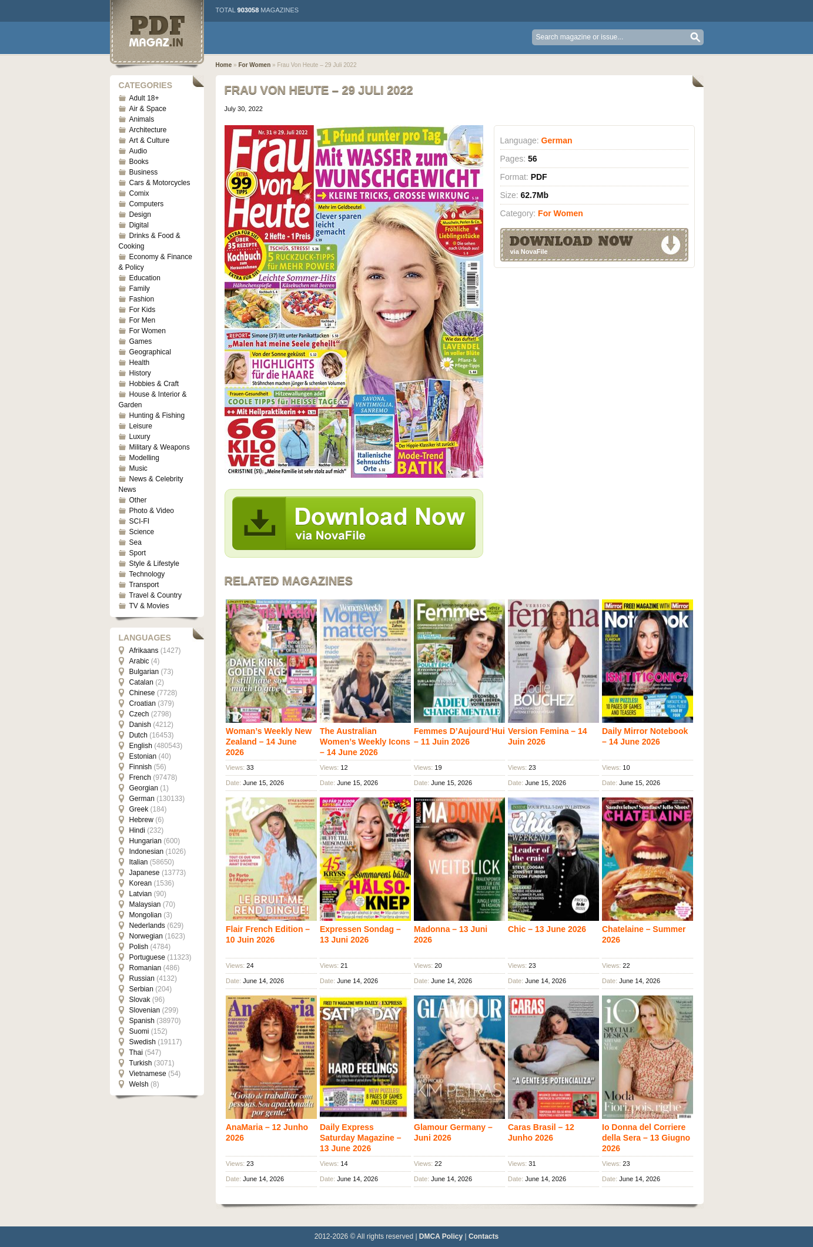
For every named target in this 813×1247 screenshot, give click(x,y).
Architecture (148, 130)
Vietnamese (147, 1074)
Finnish (140, 767)
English (140, 746)
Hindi (137, 830)
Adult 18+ (144, 98)
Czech (139, 714)
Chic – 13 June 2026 (547, 929)
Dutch (138, 735)
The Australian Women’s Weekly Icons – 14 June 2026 (365, 741)
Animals (142, 119)
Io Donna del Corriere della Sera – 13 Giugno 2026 (646, 1137)
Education (144, 278)
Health (139, 362)
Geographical (150, 352)
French (140, 777)
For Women (147, 331)
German (142, 799)
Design (140, 214)
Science (142, 532)
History (140, 373)
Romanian (145, 968)
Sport (137, 553)
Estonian (143, 756)
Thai (136, 1052)
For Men (142, 320)
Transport (144, 585)
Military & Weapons (159, 447)
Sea (135, 542)
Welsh (139, 1084)
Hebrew (141, 820)
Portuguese (147, 957)
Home (224, 65)
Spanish (142, 1021)
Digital (139, 225)
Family (139, 288)
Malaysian (145, 904)
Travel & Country (155, 595)
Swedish (142, 1042)
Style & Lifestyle (154, 563)
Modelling (144, 458)
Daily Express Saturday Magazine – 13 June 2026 (361, 1137)
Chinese (142, 693)
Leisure (140, 426)
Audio (138, 151)
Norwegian (146, 936)
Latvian (140, 894)
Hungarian (145, 841)
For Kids (142, 310)
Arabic (139, 661)
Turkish (140, 1063)
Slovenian (144, 1010)
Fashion (142, 299)
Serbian (141, 989)
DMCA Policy (441, 1236)
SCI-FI (139, 521)
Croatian (142, 703)
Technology (147, 574)
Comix (139, 193)
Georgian (143, 788)
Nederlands (147, 925)
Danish (140, 724)
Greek (139, 809)
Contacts (483, 1236)
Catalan (141, 682)
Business (143, 172)
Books (139, 161)
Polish (139, 947)
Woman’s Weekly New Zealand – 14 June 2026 (269, 741)
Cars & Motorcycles (159, 183)
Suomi (139, 1031)
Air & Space (147, 109)
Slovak (139, 999)
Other (138, 500)
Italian (138, 862)
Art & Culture (149, 140)
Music (138, 468)
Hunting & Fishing (157, 415)
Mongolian (145, 915)
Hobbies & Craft (154, 384)
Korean (140, 883)
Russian (142, 978)
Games (140, 341)
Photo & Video (152, 511)
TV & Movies (149, 606)
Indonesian (146, 851)
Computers (146, 204)
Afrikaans (144, 650)
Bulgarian (144, 672)
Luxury (139, 437)
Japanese (144, 873)
